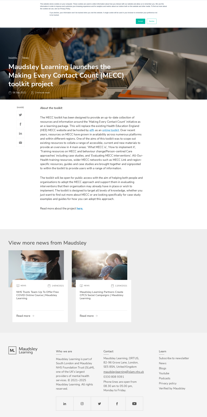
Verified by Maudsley (172, 388)
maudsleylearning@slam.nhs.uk (123, 372)
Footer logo (22, 350)
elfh (92, 130)
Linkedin (20, 133)
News (25, 57)
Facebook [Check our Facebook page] (117, 404)
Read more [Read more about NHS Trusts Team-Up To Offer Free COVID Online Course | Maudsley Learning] (23, 316)
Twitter (20, 115)
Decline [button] (151, 21)
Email (20, 143)
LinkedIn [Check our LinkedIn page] (64, 404)
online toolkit (110, 130)
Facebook (20, 124)
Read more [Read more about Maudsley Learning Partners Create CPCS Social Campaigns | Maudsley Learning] (87, 316)
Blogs (162, 368)
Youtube (164, 373)
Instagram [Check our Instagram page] (82, 404)
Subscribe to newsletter (174, 358)
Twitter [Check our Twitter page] (99, 404)
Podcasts (164, 378)
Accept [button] (140, 21)
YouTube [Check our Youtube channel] (134, 404)
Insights (13, 57)
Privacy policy (168, 383)
